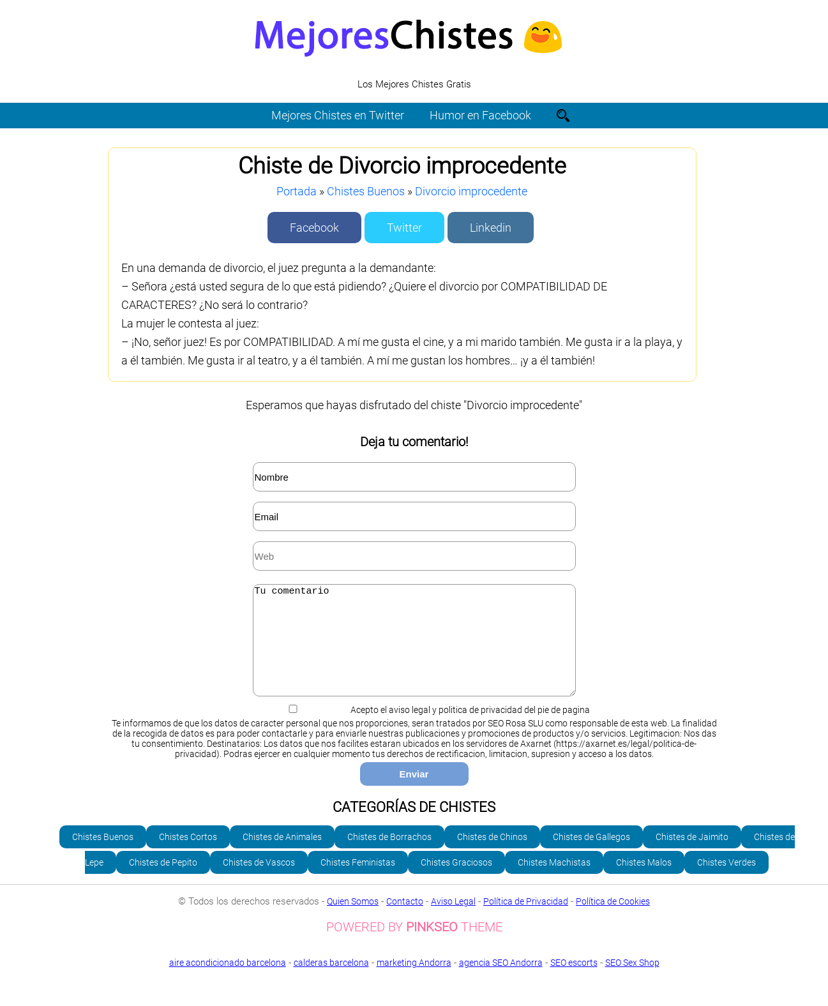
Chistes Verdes (726, 881)
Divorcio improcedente (471, 191)
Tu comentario (414, 650)
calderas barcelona (331, 982)
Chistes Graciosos (456, 881)
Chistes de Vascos (259, 881)
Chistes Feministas (357, 881)
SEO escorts (574, 982)
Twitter (404, 227)
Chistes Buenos (366, 191)
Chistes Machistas (554, 881)
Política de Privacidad (525, 920)
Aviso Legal (453, 920)
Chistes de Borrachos (389, 856)
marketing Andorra (414, 982)
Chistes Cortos (188, 856)
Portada (296, 191)
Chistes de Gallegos (591, 856)
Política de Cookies (613, 920)
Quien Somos (353, 920)
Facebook (314, 227)
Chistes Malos (644, 881)
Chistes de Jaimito (692, 856)
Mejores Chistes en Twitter (337, 115)
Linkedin (490, 227)
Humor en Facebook (480, 115)
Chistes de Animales (282, 856)
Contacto (404, 920)
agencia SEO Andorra (501, 982)
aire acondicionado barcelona (227, 982)
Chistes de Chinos (492, 856)
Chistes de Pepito (163, 881)
